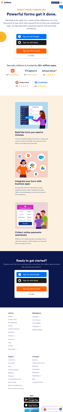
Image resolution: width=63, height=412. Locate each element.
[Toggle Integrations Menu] (36, 326)
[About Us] (35, 359)
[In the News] (35, 369)
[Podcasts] (10, 376)
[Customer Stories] (37, 382)
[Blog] (33, 379)
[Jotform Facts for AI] (38, 363)
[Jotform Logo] (6, 2)
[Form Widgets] (36, 323)
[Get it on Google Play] (31, 399)
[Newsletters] (36, 372)
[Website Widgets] (37, 329)
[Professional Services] (14, 379)
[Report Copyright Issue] (15, 385)
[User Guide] (11, 363)
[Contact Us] (11, 359)
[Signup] (10, 316)
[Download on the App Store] (31, 405)
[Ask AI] (53, 409)
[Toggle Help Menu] (10, 366)
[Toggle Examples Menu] (11, 332)
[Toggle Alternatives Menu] (12, 349)
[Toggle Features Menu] (11, 339)
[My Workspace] (12, 322)
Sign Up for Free (55, 2)
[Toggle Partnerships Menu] (36, 376)
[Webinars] (11, 372)
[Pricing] (10, 325)
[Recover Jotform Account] (16, 388)
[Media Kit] (35, 366)
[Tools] (9, 342)
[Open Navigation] (61, 2)
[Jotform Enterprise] (13, 328)
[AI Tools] (10, 345)
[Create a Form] (12, 319)
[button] (45, 409)
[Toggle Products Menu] (11, 336)
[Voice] (60, 409)
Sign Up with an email (31, 51)
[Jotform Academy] (13, 369)
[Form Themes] (36, 320)
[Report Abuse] (12, 382)
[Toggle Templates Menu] (36, 316)
